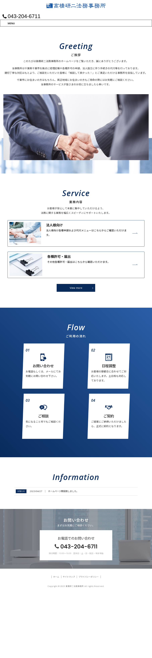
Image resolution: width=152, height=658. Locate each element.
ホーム (56, 642)
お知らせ (21, 556)
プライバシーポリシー (89, 642)
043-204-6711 (79, 612)
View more (76, 353)
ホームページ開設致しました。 (63, 556)
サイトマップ (69, 642)
